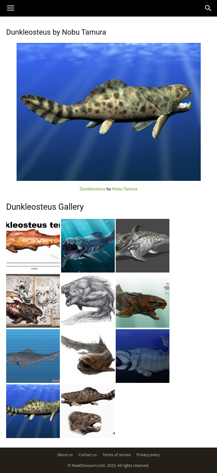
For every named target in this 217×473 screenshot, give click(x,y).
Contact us (88, 454)
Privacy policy (148, 454)
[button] (208, 8)
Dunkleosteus (92, 188)
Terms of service (116, 454)
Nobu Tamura (124, 188)
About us (65, 454)
